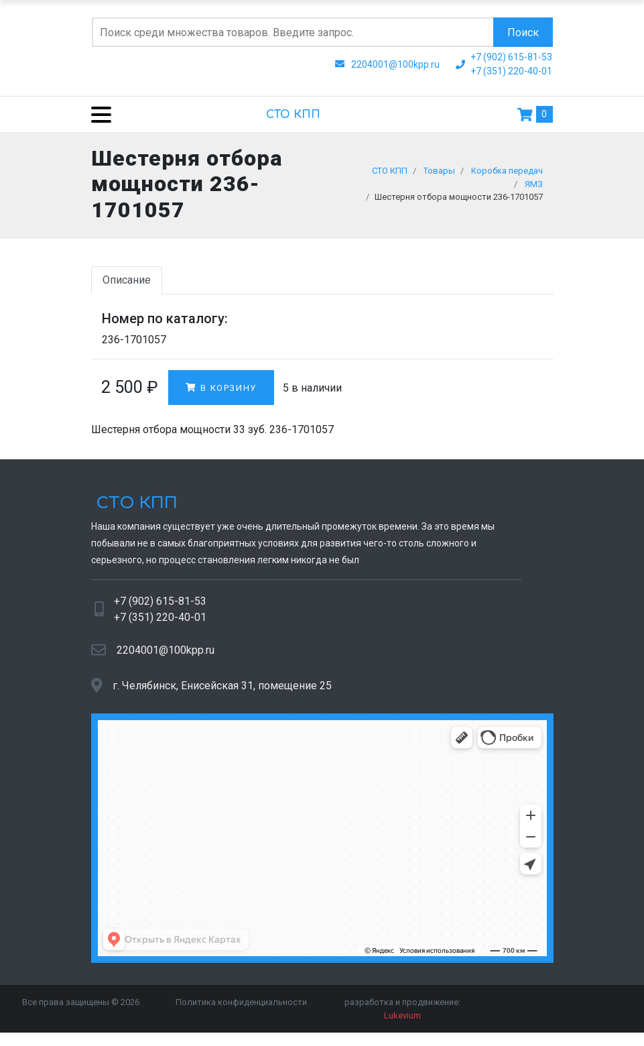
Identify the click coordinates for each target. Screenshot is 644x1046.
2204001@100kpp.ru (165, 653)
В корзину (221, 391)
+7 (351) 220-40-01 (160, 620)
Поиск (523, 32)
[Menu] (96, 114)
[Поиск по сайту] (292, 32)
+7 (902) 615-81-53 (160, 604)
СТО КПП (293, 115)
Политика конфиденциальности (241, 1005)
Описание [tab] (127, 283)
